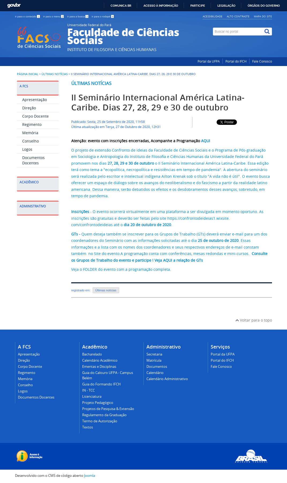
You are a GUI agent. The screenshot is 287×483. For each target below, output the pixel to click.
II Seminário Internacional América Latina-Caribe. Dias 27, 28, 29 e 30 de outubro (158, 102)
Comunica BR (121, 5)
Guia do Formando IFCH (101, 384)
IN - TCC (88, 390)
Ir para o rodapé (103, 16)
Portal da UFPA (209, 61)
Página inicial (27, 74)
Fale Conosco (262, 61)
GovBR (14, 5)
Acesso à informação (161, 5)
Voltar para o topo (253, 320)
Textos (87, 427)
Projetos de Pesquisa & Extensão (108, 409)
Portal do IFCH (236, 61)
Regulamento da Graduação (104, 415)
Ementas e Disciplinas (99, 366)
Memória (30, 132)
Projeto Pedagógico (97, 402)
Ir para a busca (78, 16)
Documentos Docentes (33, 160)
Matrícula (153, 360)
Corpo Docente (35, 116)
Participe (197, 5)
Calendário (155, 372)
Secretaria (154, 354)
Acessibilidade (212, 16)
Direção (29, 107)
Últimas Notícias (54, 74)
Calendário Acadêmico (100, 360)
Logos (27, 149)
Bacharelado (92, 354)
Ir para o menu (54, 16)
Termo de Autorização (99, 421)
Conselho (30, 141)
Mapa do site (263, 16)
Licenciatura (91, 396)
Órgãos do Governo (264, 5)
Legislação (226, 5)
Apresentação (34, 99)
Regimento (31, 124)
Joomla (89, 475)
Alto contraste (238, 16)
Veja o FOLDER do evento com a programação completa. (121, 269)
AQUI (205, 140)
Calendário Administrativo (167, 379)
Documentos (156, 366)
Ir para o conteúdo (27, 16)
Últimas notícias (91, 83)
